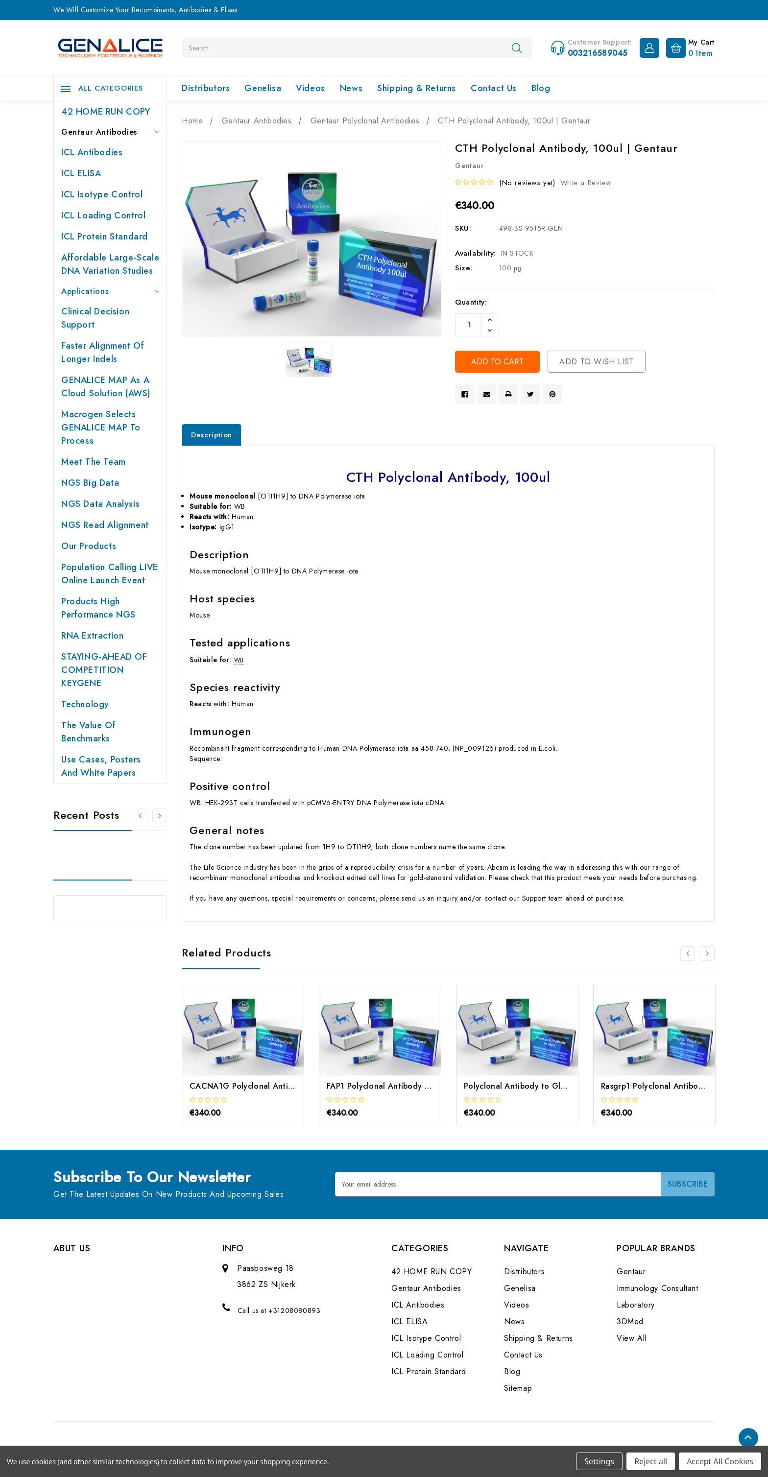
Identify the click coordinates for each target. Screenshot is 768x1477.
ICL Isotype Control (102, 194)
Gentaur (631, 1271)
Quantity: (471, 302)
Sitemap (518, 1388)
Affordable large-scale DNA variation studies (110, 264)
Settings (599, 1461)
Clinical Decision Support (95, 318)
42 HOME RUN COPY (105, 111)
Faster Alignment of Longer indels (102, 352)
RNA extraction (92, 635)
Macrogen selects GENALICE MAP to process (101, 427)
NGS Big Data (90, 482)
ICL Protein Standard (104, 236)
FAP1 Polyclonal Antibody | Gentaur (393, 1086)
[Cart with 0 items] (688, 47)
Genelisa (262, 88)
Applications (110, 291)
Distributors (206, 88)
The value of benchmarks (88, 732)
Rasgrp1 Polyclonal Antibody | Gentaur (673, 1086)
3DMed (630, 1321)
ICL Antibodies (91, 152)
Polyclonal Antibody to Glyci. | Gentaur (538, 1086)
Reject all (650, 1461)
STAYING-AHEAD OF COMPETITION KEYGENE (104, 670)
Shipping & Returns (416, 88)
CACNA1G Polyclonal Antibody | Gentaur (267, 1086)
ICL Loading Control (103, 215)
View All (632, 1338)
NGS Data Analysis (100, 504)
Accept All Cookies (720, 1461)
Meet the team (93, 461)
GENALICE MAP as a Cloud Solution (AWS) (105, 387)
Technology (85, 704)
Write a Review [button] (585, 182)
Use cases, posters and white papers (101, 766)
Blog (540, 88)
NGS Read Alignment (105, 525)
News (351, 88)
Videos (310, 88)
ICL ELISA (81, 173)
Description (211, 434)
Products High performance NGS (98, 608)
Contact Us (494, 88)
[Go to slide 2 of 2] (140, 816)
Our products (88, 546)
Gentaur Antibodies (110, 132)
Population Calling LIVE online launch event (109, 574)
